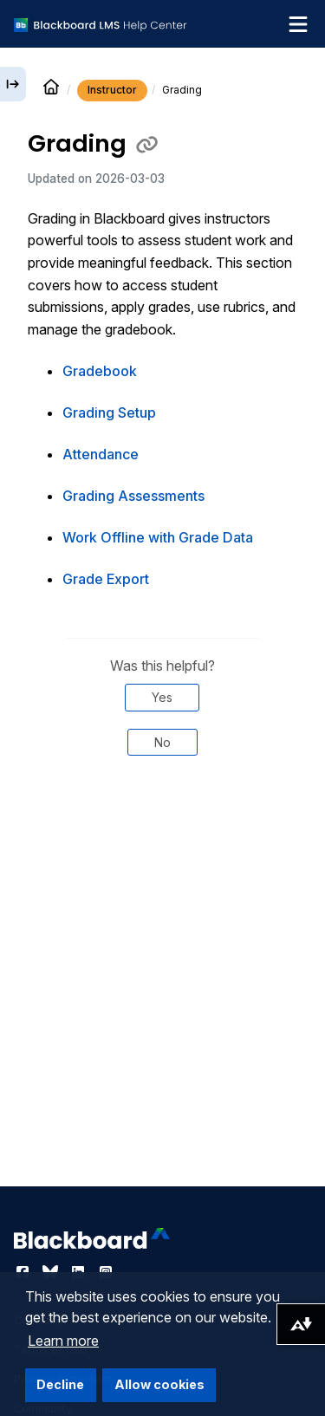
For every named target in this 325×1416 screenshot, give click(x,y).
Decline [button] (60, 1384)
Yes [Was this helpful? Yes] (162, 697)
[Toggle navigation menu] (298, 24)
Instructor (112, 89)
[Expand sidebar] (13, 84)
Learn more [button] (63, 1340)
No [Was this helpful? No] (162, 742)
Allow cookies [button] (159, 1384)
